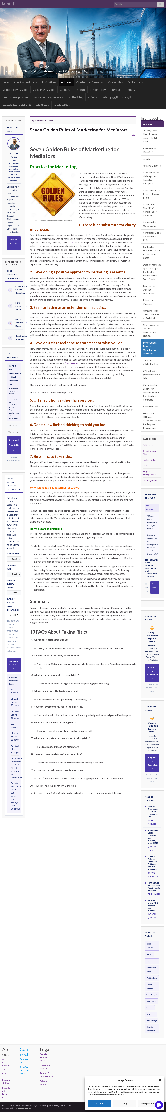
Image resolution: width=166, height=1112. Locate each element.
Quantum (149, 1008)
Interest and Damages (149, 302)
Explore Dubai (149, 460)
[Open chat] (159, 1105)
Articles (66, 82)
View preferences (149, 1103)
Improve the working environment (149, 290)
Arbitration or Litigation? (150, 150)
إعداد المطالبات (75, 97)
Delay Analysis (152, 995)
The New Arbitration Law (150, 362)
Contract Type (12, 567)
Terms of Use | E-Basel (15, 97)
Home (5, 82)
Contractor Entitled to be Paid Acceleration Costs (152, 252)
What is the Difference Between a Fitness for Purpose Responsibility (152, 420)
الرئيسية (126, 97)
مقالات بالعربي (62, 104)
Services (116, 89)
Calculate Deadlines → (14, 665)
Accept (99, 1103)
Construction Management (149, 224)
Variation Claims (151, 406)
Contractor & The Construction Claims (152, 236)
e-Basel (45, 66)
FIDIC (146, 465)
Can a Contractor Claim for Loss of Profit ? (151, 194)
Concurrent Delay (151, 969)
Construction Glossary (90, 82)
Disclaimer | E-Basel (44, 89)
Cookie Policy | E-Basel (15, 89)
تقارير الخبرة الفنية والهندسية (16, 104)
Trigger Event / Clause (11, 584)
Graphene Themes (23, 1108)
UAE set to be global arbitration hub (151, 375)
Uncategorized (150, 480)
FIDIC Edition (13, 554)
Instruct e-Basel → (14, 243)
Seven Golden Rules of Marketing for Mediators (150, 348)
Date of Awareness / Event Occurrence (13, 604)
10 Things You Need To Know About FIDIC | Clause (150, 136)
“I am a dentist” (72, 363)
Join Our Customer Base (25, 1070)
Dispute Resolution (151, 1029)
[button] (159, 1080)
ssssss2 (130, 89)
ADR (70, 242)
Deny (124, 1103)
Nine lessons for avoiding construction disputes (151, 330)
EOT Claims (150, 946)
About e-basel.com (25, 82)
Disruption (151, 1014)
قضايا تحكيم (42, 104)
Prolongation (152, 961)
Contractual (135, 82)
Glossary (66, 89)
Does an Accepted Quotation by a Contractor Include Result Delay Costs (152, 272)
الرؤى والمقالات (110, 97)
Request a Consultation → (153, 672)
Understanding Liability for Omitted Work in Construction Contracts (151, 392)
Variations (151, 1001)
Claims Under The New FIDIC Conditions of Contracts (151, 210)
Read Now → (154, 587)
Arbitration (49, 82)
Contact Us (115, 82)
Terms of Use (65, 1105)
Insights (80, 89)
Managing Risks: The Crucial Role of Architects (151, 314)
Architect (147, 159)
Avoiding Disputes (152, 165)
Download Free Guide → (14, 445)
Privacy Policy (98, 89)
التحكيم (92, 97)
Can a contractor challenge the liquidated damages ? (151, 178)
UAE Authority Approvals (48, 97)
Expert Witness (150, 986)
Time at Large (151, 1021)
